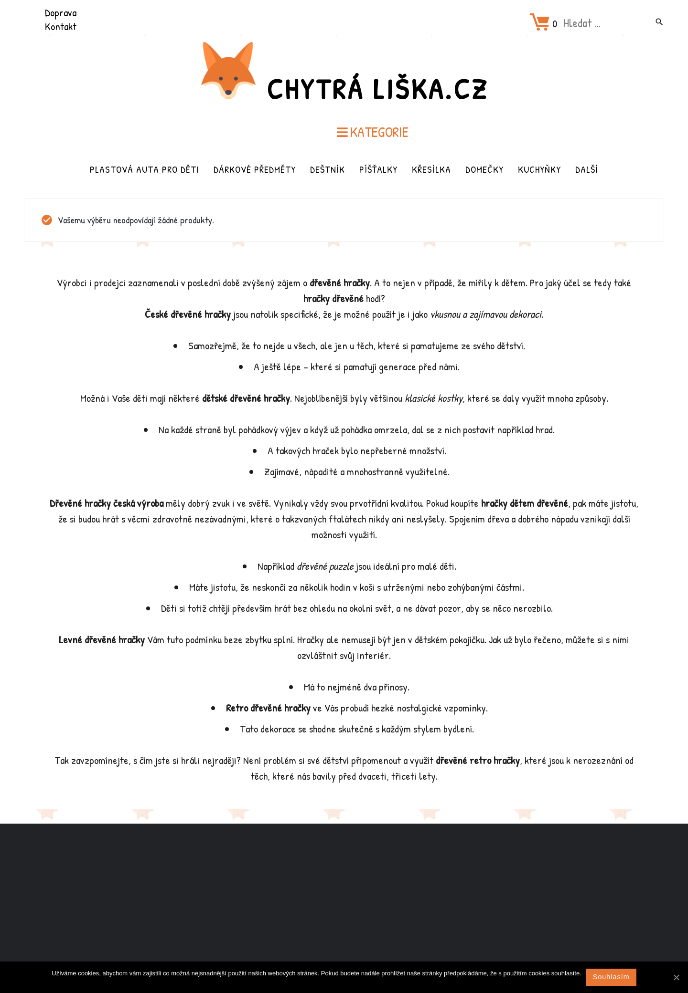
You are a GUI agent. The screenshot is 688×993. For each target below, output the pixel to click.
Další (586, 169)
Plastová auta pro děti (144, 169)
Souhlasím (611, 977)
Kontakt (60, 26)
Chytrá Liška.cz (377, 88)
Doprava (60, 12)
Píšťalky (378, 169)
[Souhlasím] (676, 977)
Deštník (327, 169)
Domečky (484, 169)
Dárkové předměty (255, 169)
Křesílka (431, 169)
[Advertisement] (344, 899)
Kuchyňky (539, 169)
